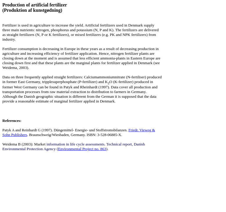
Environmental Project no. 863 (82, 149)
